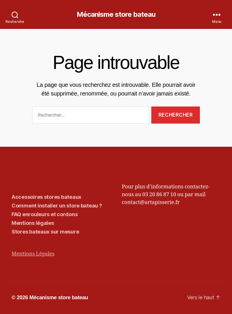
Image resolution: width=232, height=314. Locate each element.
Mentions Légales (33, 254)
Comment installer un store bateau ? (57, 206)
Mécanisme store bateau (116, 14)
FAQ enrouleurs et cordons (45, 214)
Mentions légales (33, 223)
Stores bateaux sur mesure (45, 232)
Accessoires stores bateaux (46, 197)
